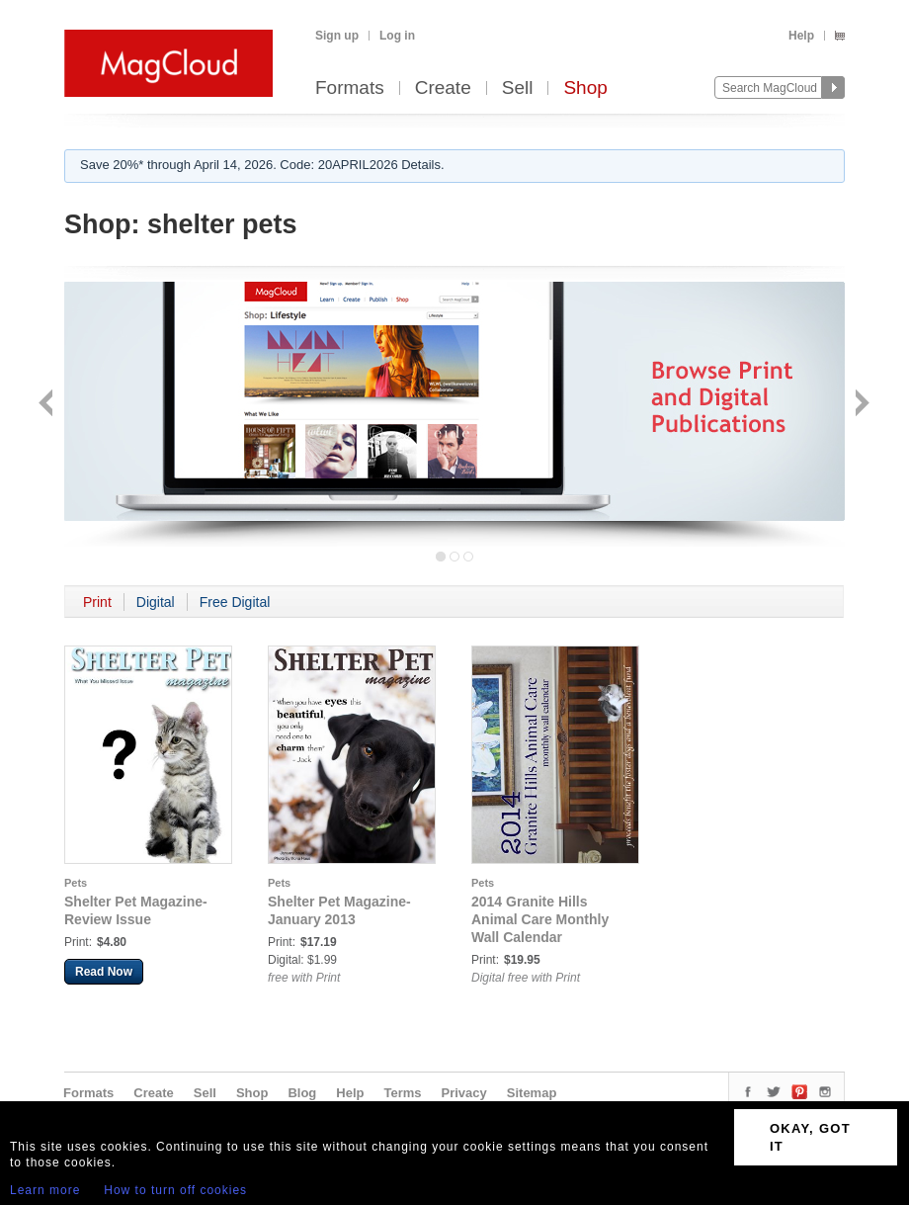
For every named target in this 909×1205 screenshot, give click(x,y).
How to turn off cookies (175, 1190)
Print (97, 602)
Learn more (45, 1190)
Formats (349, 88)
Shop (585, 88)
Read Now (103, 972)
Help (801, 36)
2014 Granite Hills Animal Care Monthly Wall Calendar (540, 919)
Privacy (464, 1092)
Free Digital (235, 602)
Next (860, 405)
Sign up (337, 36)
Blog (302, 1092)
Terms (402, 1092)
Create (443, 88)
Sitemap (532, 1092)
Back (48, 405)
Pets (75, 883)
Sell (518, 88)
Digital (155, 602)
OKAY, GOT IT (810, 1137)
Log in (397, 36)
